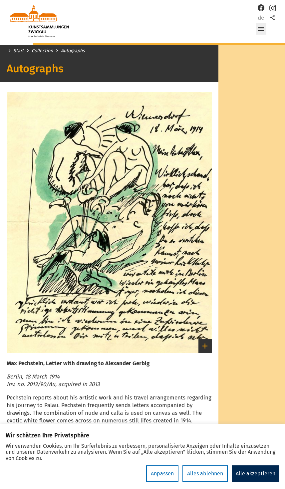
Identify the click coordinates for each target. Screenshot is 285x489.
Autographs (73, 51)
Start (18, 51)
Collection (42, 51)
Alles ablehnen (205, 473)
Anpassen (162, 473)
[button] (261, 29)
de (261, 17)
